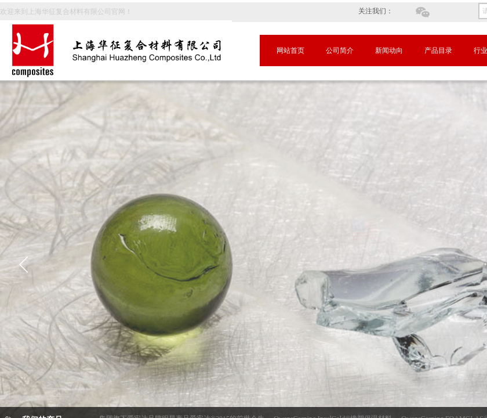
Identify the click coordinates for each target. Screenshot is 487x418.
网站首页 (290, 50)
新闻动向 (389, 50)
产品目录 (438, 50)
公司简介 (340, 50)
